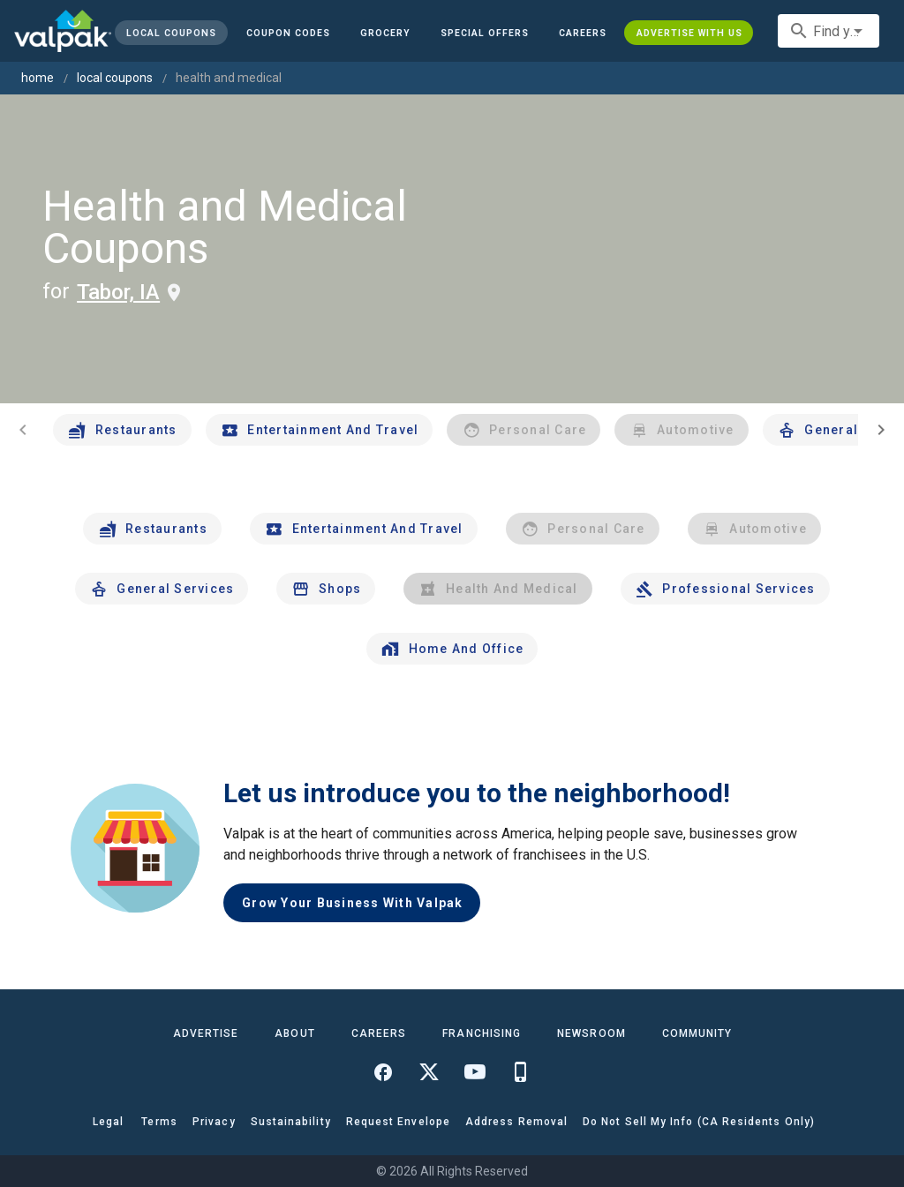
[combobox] (828, 31)
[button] (484, 32)
